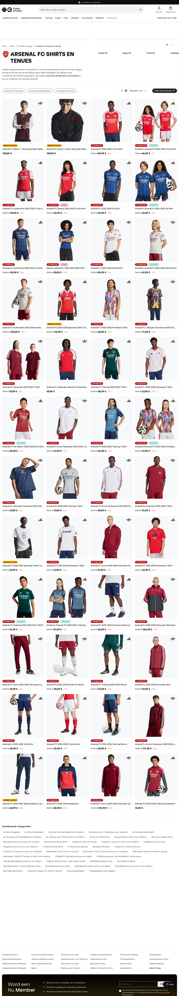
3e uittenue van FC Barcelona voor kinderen (65, 837)
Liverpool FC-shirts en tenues (127, 847)
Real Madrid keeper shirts (101, 861)
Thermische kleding (129, 954)
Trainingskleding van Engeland (102, 871)
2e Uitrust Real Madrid (34, 832)
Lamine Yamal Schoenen (42, 954)
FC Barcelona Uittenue (78, 847)
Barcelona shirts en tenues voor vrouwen (21, 842)
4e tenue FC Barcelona (100, 837)
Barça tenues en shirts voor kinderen (130, 837)
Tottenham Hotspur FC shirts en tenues (44, 871)
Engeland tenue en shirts (154, 842)
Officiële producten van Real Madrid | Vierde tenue (119, 856)
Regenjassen (155, 954)
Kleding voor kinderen (71, 968)
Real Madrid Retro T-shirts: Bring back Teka (22, 866)
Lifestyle (75, 18)
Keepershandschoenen (31, 18)
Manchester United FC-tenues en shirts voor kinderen (26, 856)
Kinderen (100, 18)
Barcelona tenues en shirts (55, 842)
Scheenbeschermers (159, 959)
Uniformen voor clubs (167, 18)
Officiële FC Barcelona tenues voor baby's (73, 856)
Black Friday (155, 968)
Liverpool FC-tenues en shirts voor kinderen (22, 851)
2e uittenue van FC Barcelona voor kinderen (108, 832)
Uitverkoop (112, 18)
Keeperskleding (157, 963)
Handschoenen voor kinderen (74, 959)
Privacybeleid (162, 992)
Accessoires (87, 18)
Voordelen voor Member (89, 2)
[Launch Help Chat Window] (170, 984)
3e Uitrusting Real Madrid (143, 832)
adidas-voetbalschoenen (42, 959)
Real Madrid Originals (126, 861)
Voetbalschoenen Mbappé (14, 963)
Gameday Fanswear (101, 847)
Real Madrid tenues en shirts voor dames (92, 866)
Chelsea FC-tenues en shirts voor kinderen (120, 842)
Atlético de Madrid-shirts (101, 968)
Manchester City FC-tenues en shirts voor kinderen (105, 851)
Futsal (58, 18)
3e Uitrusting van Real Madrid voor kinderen (22, 837)
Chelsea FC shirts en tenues (84, 842)
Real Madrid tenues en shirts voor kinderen (134, 866)
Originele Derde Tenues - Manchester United (65, 861)
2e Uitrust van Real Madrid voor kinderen (66, 832)
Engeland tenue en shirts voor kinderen (20, 847)
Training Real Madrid (75, 871)
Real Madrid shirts (98, 959)
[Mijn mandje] (170, 9)
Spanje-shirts (126, 963)
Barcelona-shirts (97, 963)
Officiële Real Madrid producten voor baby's (22, 861)
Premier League (25, 46)
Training (48, 18)
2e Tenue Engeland (11, 832)
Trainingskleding (127, 959)
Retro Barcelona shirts (13, 871)
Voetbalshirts (126, 968)
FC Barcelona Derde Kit (53, 847)
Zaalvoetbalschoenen (11, 959)
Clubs (12, 46)
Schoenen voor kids (70, 954)
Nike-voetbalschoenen (41, 963)
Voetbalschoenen (10, 18)
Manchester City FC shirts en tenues (62, 851)
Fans (66, 18)
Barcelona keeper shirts (162, 837)
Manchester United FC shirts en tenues (150, 851)
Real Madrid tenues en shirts (57, 866)
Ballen (34, 968)
